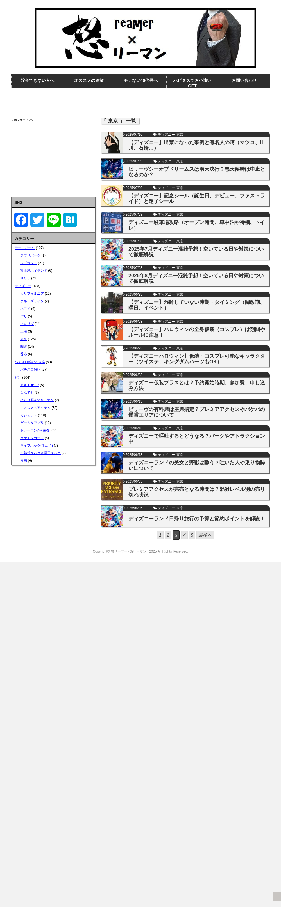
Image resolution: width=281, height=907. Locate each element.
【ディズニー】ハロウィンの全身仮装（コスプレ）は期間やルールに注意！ (196, 332)
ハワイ (25, 309)
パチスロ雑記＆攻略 (30, 362)
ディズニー (166, 135)
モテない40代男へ (141, 80)
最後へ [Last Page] (205, 535)
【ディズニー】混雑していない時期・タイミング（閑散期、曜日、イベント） (196, 305)
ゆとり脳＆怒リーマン (37, 400)
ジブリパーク (30, 255)
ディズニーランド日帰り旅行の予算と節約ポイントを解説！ (196, 518)
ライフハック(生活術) (36, 445)
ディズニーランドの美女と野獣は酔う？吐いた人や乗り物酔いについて (196, 465)
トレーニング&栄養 (34, 430)
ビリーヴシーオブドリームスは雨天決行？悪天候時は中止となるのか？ (196, 171)
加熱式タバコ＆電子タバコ (40, 453)
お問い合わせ (244, 80)
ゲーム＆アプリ (32, 423)
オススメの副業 (89, 80)
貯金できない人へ (37, 80)
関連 (23, 347)
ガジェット (28, 415)
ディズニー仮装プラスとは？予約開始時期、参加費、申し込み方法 (196, 385)
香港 (23, 354)
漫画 (23, 461)
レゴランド (28, 263)
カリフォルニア (32, 294)
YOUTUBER (29, 385)
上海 (23, 331)
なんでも (27, 392)
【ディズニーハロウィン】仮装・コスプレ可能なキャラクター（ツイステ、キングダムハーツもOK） (196, 358)
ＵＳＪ (25, 278)
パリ (23, 316)
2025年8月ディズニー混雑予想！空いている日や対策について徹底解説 (196, 278)
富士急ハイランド (33, 271)
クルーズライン (32, 301)
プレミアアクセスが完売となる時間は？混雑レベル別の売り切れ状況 (196, 492)
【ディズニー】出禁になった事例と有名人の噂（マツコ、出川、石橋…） (196, 145)
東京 (179, 135)
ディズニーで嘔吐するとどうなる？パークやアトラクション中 (196, 438)
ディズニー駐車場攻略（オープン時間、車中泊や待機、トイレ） (196, 225)
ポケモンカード (32, 438)
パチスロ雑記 (30, 369)
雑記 (18, 377)
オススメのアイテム (35, 408)
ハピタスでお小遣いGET (192, 83)
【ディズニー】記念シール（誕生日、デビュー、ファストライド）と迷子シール (196, 198)
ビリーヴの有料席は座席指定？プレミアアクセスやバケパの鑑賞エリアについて (196, 412)
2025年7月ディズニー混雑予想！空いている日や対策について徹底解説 (196, 251)
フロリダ (27, 324)
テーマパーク (25, 248)
